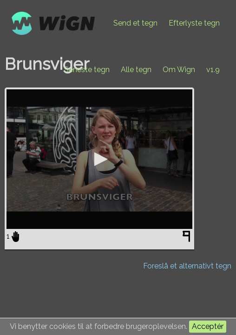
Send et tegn (135, 23)
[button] (99, 159)
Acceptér (207, 326)
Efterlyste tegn (194, 23)
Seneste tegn (87, 69)
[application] (99, 159)
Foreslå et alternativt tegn (187, 265)
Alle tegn (136, 69)
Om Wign (179, 69)
